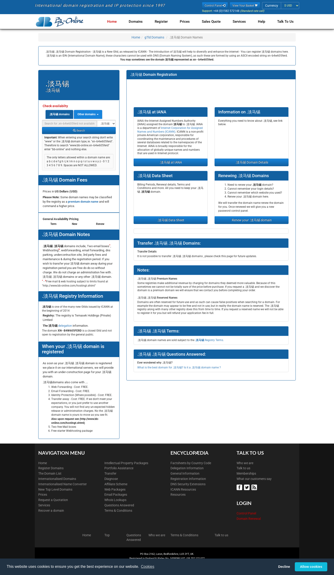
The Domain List (49, 473)
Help (262, 21)
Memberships (246, 473)
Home (118, 21)
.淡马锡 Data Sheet (170, 220)
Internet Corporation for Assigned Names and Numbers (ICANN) (170, 129)
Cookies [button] (147, 567)
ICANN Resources (183, 489)
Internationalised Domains (57, 479)
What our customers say (254, 479)
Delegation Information (187, 468)
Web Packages (114, 489)
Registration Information (188, 479)
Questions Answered (119, 505)
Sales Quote (214, 21)
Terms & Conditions (118, 510)
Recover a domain (51, 510)
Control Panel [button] (215, 5)
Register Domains (51, 468)
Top (107, 535)
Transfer (110, 473)
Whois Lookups (115, 500)
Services (241, 21)
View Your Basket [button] (244, 5)
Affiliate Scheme (115, 484)
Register (165, 21)
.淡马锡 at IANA (170, 162)
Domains (141, 21)
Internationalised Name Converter (62, 484)
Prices (188, 21)
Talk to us (243, 468)
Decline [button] (284, 567)
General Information (184, 473)
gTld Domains (154, 37)
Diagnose (111, 479)
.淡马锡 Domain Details (251, 162)
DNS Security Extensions (188, 484)
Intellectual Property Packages (126, 463)
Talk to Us (285, 21)
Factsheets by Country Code (190, 463)
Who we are (245, 463)
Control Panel (246, 513)
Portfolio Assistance (118, 468)
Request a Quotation (53, 500)
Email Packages (115, 494)
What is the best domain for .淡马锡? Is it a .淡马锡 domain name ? (179, 367)
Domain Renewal (249, 519)
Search (79, 130)
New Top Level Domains (55, 489)
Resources (178, 494)
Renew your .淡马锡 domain (252, 220)
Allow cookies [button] (311, 567)
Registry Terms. (209, 340)
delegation (65, 325)
